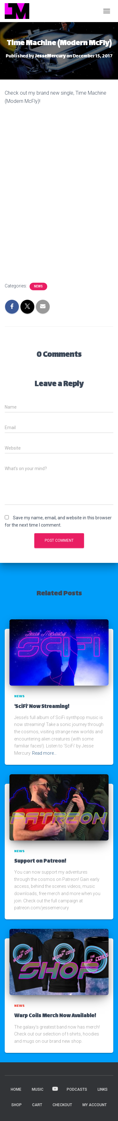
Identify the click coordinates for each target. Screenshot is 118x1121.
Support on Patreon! (40, 861)
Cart (37, 1105)
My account (94, 1105)
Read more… (44, 753)
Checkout (62, 1105)
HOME (16, 1089)
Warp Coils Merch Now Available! (55, 1016)
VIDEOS (55, 1089)
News (38, 286)
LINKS (103, 1089)
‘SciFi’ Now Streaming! (41, 706)
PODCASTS (77, 1089)
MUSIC (37, 1089)
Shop (16, 1105)
